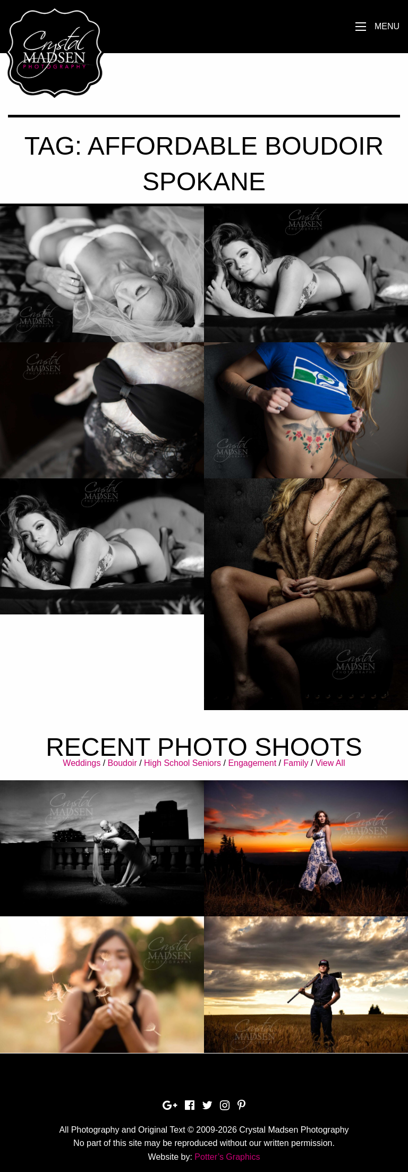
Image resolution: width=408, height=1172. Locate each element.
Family (295, 763)
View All (330, 763)
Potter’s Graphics (227, 1156)
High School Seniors (182, 763)
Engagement (252, 763)
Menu (387, 26)
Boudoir (122, 763)
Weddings (81, 763)
